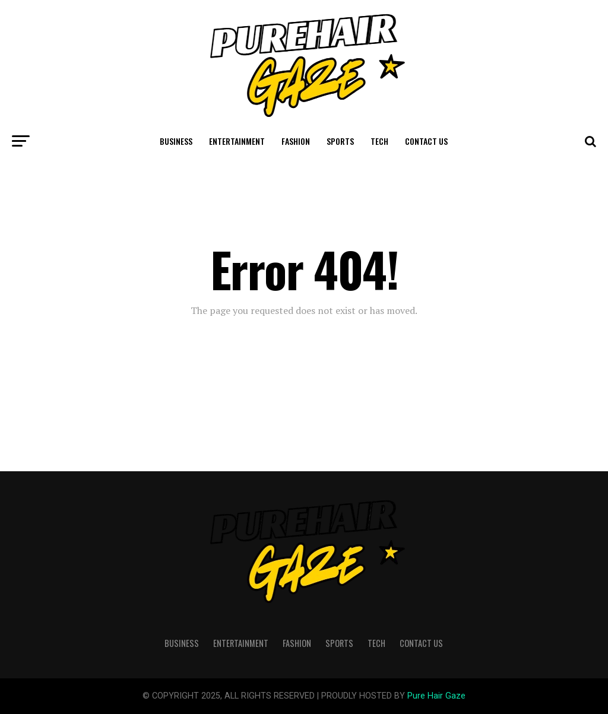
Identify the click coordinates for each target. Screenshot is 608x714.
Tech (379, 141)
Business (176, 141)
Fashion (295, 141)
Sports (340, 141)
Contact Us (426, 141)
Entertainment (237, 141)
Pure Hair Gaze (436, 696)
